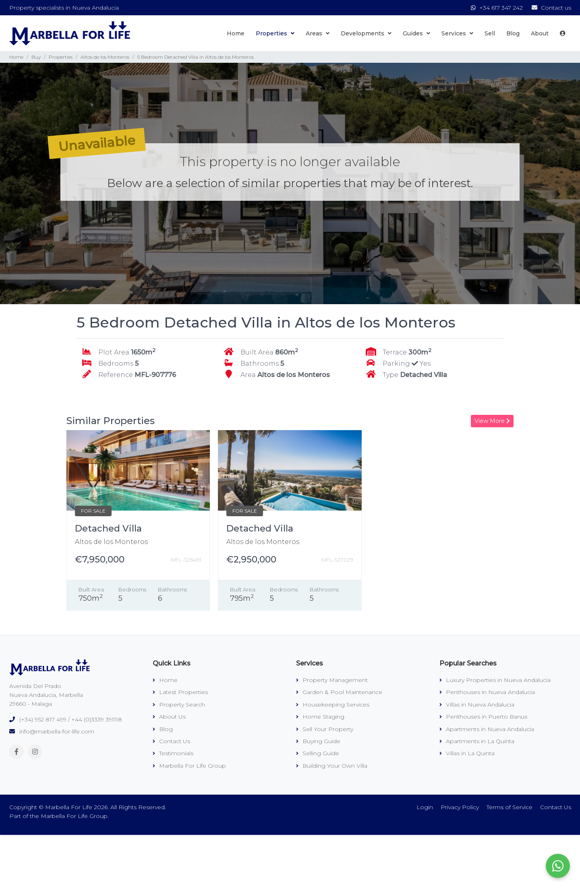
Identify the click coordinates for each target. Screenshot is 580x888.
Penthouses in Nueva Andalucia (487, 692)
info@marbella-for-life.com (56, 731)
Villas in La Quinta (467, 753)
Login (424, 807)
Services (457, 33)
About (540, 33)
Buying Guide (318, 741)
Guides (416, 33)
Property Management (332, 680)
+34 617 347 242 (497, 7)
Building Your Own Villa (331, 765)
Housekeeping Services (332, 704)
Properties (275, 33)
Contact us (551, 7)
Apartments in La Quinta (476, 741)
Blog (513, 33)
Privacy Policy (460, 807)
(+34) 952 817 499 (42, 719)
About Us (169, 716)
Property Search (179, 704)
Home (235, 33)
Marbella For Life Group (189, 765)
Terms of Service (509, 807)
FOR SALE (93, 511)
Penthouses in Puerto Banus (483, 716)
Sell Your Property (324, 729)
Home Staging (320, 716)
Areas (317, 33)
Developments (366, 33)
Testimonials (173, 753)
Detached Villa (108, 528)
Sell (490, 33)
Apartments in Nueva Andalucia (486, 729)
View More (492, 420)
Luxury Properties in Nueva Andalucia (495, 680)
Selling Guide (317, 753)
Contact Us (171, 741)
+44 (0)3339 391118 (96, 719)
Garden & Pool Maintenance (339, 692)
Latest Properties (180, 692)
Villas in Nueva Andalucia (476, 704)
